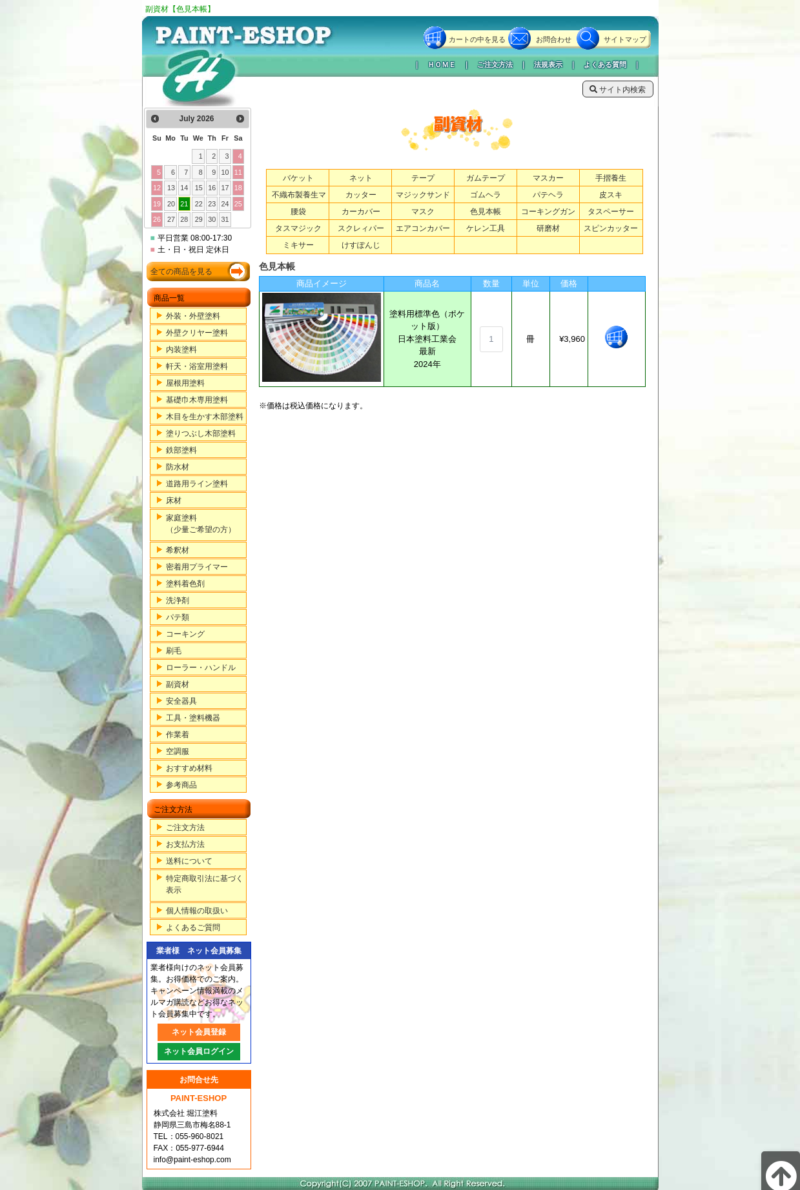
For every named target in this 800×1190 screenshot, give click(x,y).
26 (157, 219)
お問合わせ (553, 39)
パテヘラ (548, 194)
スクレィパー (361, 228)
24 (225, 204)
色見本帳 (485, 211)
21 (184, 204)
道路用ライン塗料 (197, 483)
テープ (423, 178)
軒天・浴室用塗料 (197, 366)
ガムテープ (485, 178)
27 (171, 219)
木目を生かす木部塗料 (204, 416)
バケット (298, 178)
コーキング (185, 634)
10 (225, 172)
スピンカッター (611, 228)
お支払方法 (185, 844)
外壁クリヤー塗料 (197, 332)
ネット (361, 178)
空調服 (177, 751)
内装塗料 (181, 349)
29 (199, 219)
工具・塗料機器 (193, 717)
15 (199, 188)
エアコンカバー (423, 228)
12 (157, 188)
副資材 (177, 684)
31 (225, 219)
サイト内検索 (618, 89)
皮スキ (610, 194)
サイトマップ (625, 39)
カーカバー (361, 211)
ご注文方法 (495, 64)
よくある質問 (605, 64)
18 (238, 188)
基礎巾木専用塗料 (197, 399)
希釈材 (177, 550)
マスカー (548, 178)
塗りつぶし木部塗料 (201, 433)
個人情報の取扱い (197, 910)
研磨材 (548, 228)
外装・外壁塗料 (193, 316)
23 (212, 204)
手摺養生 (610, 178)
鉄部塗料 (181, 450)
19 (157, 204)
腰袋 (298, 211)
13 (171, 188)
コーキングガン (548, 211)
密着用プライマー (197, 566)
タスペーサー (611, 211)
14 (184, 188)
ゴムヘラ (485, 194)
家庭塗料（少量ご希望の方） (201, 523)
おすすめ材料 (189, 768)
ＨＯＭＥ (441, 64)
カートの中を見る (477, 39)
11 (238, 172)
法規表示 (548, 64)
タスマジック (298, 228)
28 (184, 219)
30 (212, 219)
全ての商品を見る (181, 271)
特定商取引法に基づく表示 (204, 884)
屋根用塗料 (185, 383)
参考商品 (181, 784)
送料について (189, 861)
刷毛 (173, 650)
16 (212, 188)
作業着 (177, 734)
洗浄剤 (177, 600)
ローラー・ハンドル (201, 667)
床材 (173, 500)
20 (171, 204)
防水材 (177, 466)
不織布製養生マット (299, 201)
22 (199, 204)
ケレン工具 (485, 228)
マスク (423, 211)
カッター (360, 194)
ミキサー (298, 245)
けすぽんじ (361, 245)
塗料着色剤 (185, 583)
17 (225, 188)
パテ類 (177, 617)
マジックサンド (423, 194)
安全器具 (181, 701)
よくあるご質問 (193, 927)
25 (238, 204)
